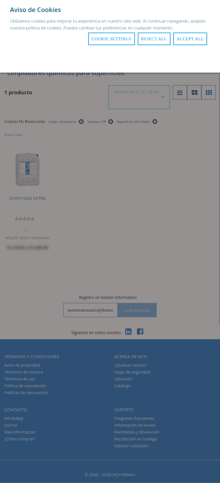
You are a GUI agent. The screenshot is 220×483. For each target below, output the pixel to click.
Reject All (154, 39)
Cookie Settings (111, 39)
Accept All (190, 39)
